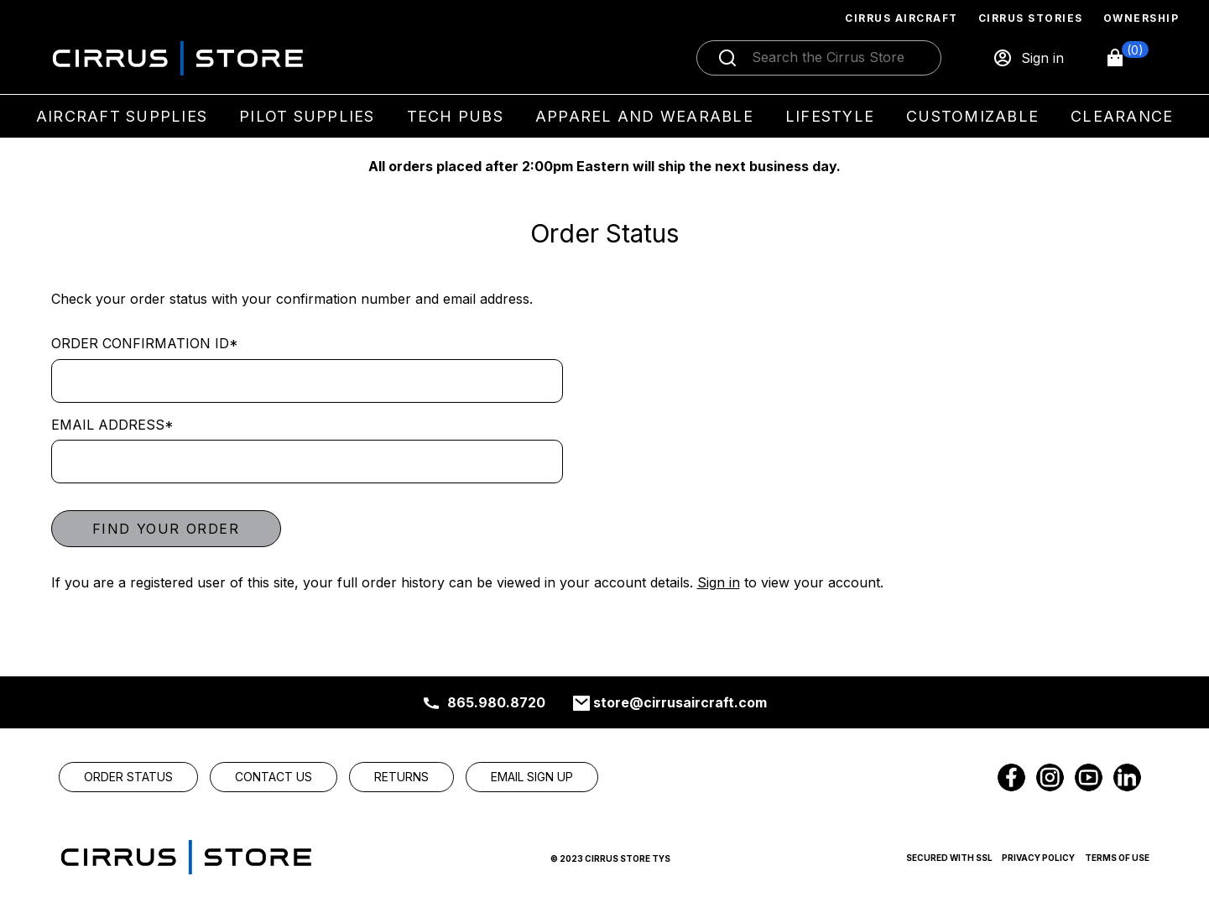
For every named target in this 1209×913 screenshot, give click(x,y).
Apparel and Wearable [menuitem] (644, 116)
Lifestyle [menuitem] (829, 116)
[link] (128, 777)
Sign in (718, 582)
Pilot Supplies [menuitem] (307, 116)
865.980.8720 (496, 702)
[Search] (836, 58)
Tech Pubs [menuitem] (455, 116)
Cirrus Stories (1030, 18)
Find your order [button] (166, 528)
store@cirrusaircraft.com (680, 702)
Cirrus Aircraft (901, 18)
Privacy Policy (1038, 858)
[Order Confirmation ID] (307, 381)
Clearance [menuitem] (1122, 116)
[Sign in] (1028, 58)
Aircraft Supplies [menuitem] (121, 116)
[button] (1126, 58)
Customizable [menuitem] (972, 116)
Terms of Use (1117, 858)
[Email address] (307, 461)
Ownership (1141, 18)
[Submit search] (727, 58)
